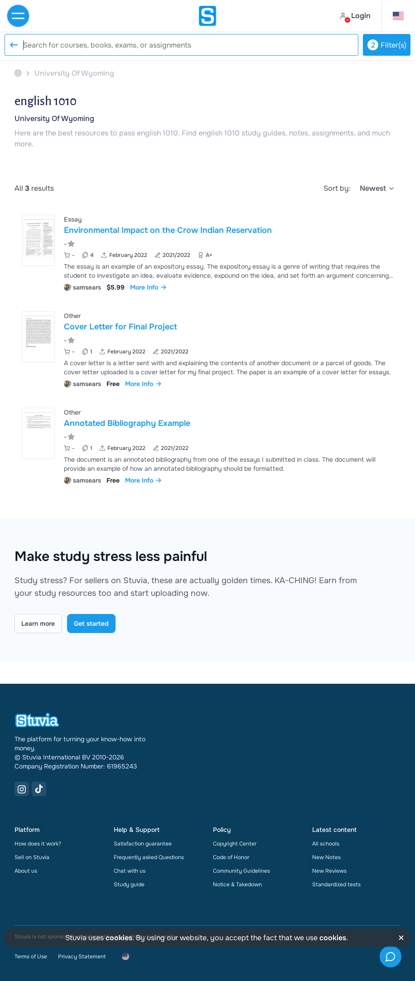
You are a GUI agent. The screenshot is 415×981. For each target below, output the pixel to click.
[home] (207, 15)
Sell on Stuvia (31, 857)
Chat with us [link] (129, 871)
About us (25, 871)
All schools (325, 843)
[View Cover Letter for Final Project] (207, 348)
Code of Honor (231, 857)
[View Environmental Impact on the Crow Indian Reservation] (207, 252)
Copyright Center (234, 843)
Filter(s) (386, 44)
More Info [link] (148, 287)
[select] (377, 188)
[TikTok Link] (39, 789)
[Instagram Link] (21, 789)
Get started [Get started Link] (91, 623)
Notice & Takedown (237, 884)
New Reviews (329, 871)
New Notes (326, 857)
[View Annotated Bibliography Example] (207, 445)
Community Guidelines (241, 871)
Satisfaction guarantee (143, 843)
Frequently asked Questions (149, 857)
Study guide (129, 884)
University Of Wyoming (54, 118)
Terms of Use (30, 956)
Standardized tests (336, 884)
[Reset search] (14, 45)
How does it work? (37, 843)
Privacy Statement (82, 956)
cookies (119, 937)
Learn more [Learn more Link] (38, 623)
